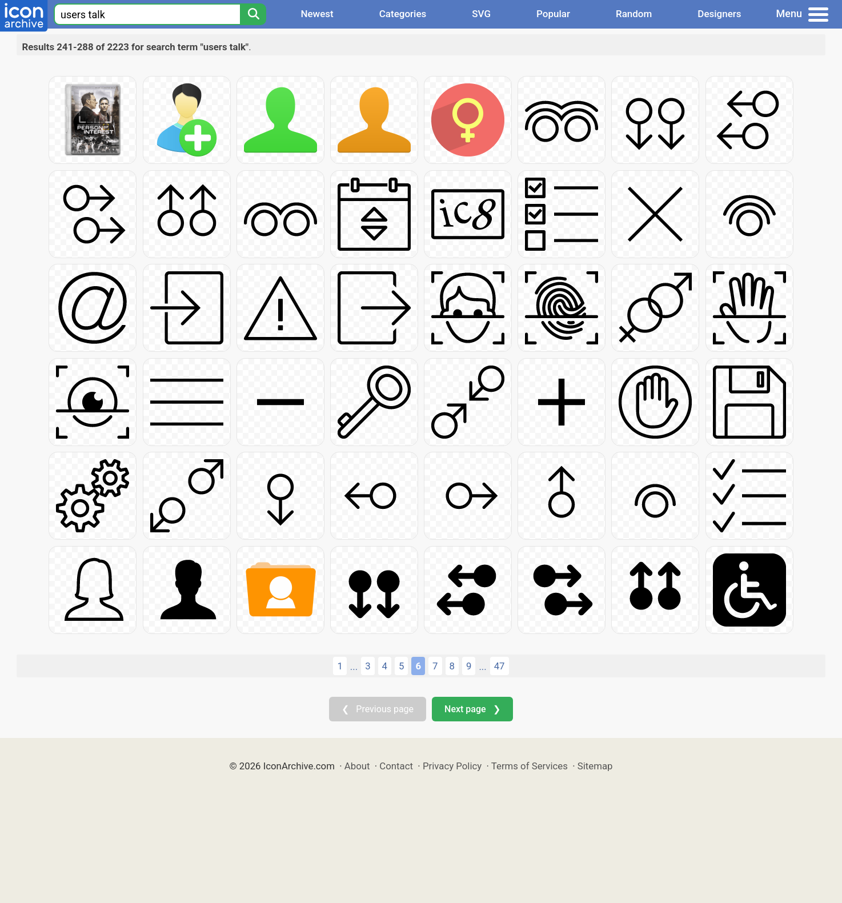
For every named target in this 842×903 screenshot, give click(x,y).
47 (499, 666)
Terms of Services (529, 766)
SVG (481, 13)
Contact (396, 766)
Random (634, 13)
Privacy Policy (452, 766)
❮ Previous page (378, 709)
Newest (316, 13)
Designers (719, 13)
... (354, 666)
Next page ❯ (472, 709)
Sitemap (595, 766)
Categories (403, 13)
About (357, 766)
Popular (553, 13)
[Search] (253, 14)
